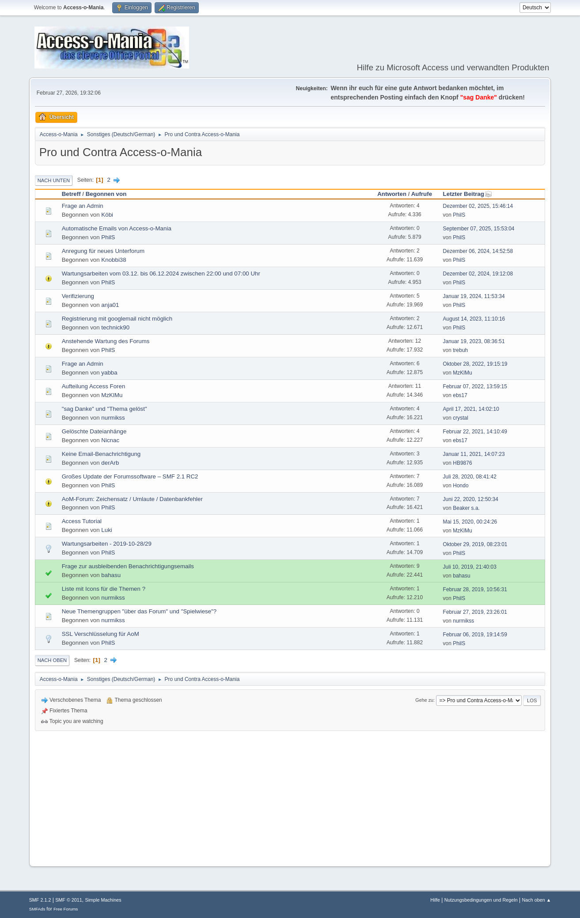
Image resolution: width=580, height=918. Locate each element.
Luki (106, 530)
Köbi (107, 214)
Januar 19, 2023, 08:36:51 (474, 341)
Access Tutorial (82, 521)
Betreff (71, 194)
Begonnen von (106, 194)
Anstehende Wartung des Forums (106, 341)
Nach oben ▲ (536, 900)
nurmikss (113, 417)
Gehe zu (424, 700)
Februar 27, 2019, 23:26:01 (475, 612)
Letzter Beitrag (467, 194)
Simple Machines (103, 900)
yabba (109, 372)
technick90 (115, 327)
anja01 (110, 305)
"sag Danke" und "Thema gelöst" (104, 408)
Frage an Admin (82, 206)
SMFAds (37, 909)
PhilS (459, 215)
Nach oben (52, 660)
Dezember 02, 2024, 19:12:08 (478, 274)
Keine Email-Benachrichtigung (101, 454)
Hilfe (435, 900)
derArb (110, 462)
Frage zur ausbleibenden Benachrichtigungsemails (128, 566)
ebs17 (460, 395)
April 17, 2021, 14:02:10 (471, 409)
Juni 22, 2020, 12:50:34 (470, 499)
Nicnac (110, 440)
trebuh (460, 350)
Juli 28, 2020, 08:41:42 (470, 477)
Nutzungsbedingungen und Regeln (481, 900)
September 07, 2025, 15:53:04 (479, 229)
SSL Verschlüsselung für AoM (100, 634)
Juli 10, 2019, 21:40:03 (470, 567)
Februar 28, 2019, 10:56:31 (475, 589)
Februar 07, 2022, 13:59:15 (475, 386)
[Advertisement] (290, 797)
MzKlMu (462, 373)
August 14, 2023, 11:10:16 (474, 319)
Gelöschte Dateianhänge (94, 431)
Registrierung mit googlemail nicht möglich (117, 318)
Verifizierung (78, 296)
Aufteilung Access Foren (93, 386)
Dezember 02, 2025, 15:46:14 (478, 206)
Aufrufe (421, 194)
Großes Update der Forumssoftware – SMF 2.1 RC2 (130, 476)
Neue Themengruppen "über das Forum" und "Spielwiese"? (139, 611)
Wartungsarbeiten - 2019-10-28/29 (107, 543)
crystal (460, 418)
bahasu (111, 575)
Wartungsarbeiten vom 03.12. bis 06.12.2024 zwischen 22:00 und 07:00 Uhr (161, 273)
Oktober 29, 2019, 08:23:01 (475, 544)
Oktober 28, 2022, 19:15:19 (475, 364)
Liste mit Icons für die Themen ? (103, 588)
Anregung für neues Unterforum (103, 251)
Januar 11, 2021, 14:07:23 (474, 454)
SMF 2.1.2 (40, 900)
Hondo (460, 485)
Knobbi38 (113, 259)
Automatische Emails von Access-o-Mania (116, 228)
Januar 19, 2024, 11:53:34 (474, 296)
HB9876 (462, 463)
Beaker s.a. (466, 508)
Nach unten (54, 180)
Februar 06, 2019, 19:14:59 (475, 634)
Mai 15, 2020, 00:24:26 (470, 522)
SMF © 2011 (68, 900)
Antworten (391, 194)
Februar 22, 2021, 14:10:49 (475, 431)
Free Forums (65, 909)
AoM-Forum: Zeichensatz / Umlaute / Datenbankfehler (132, 499)
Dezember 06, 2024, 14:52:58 (478, 251)
